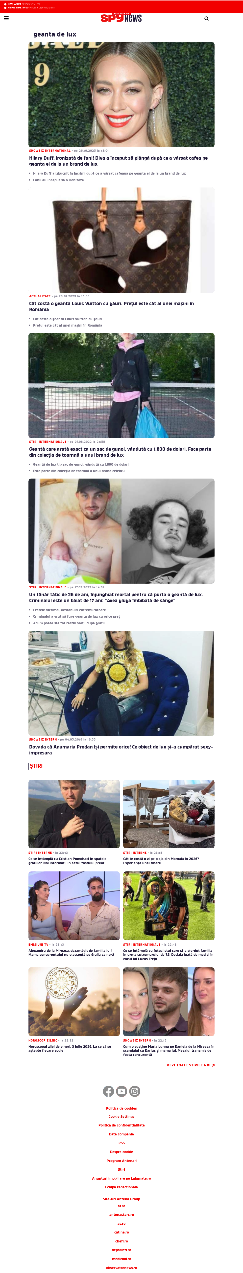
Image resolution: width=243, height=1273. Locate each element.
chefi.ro (121, 1179)
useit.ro (121, 1223)
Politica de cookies (121, 1046)
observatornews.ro (121, 1205)
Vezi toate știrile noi (183, 1003)
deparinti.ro (121, 1188)
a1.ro (121, 1144)
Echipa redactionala (121, 1125)
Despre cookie (121, 1089)
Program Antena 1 (122, 1098)
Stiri (121, 1107)
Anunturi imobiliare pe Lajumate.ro (121, 1116)
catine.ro (121, 1170)
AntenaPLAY (121, 1250)
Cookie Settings (121, 1054)
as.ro (121, 1161)
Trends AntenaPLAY (121, 1241)
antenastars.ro (121, 1152)
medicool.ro (121, 1196)
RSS (122, 1081)
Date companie (121, 1072)
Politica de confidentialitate (121, 1063)
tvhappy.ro (121, 1214)
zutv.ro (121, 1232)
